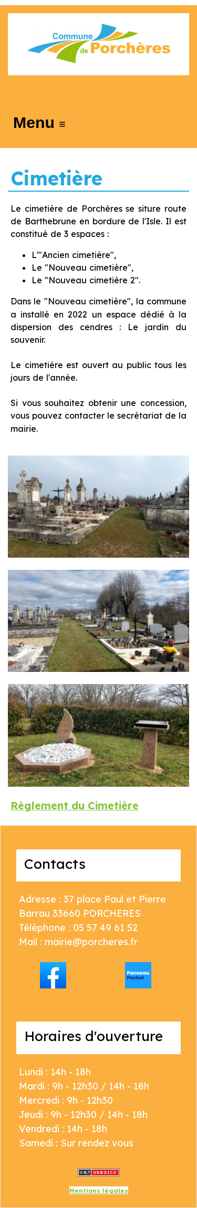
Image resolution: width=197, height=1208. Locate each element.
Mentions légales (98, 1190)
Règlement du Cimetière (75, 805)
